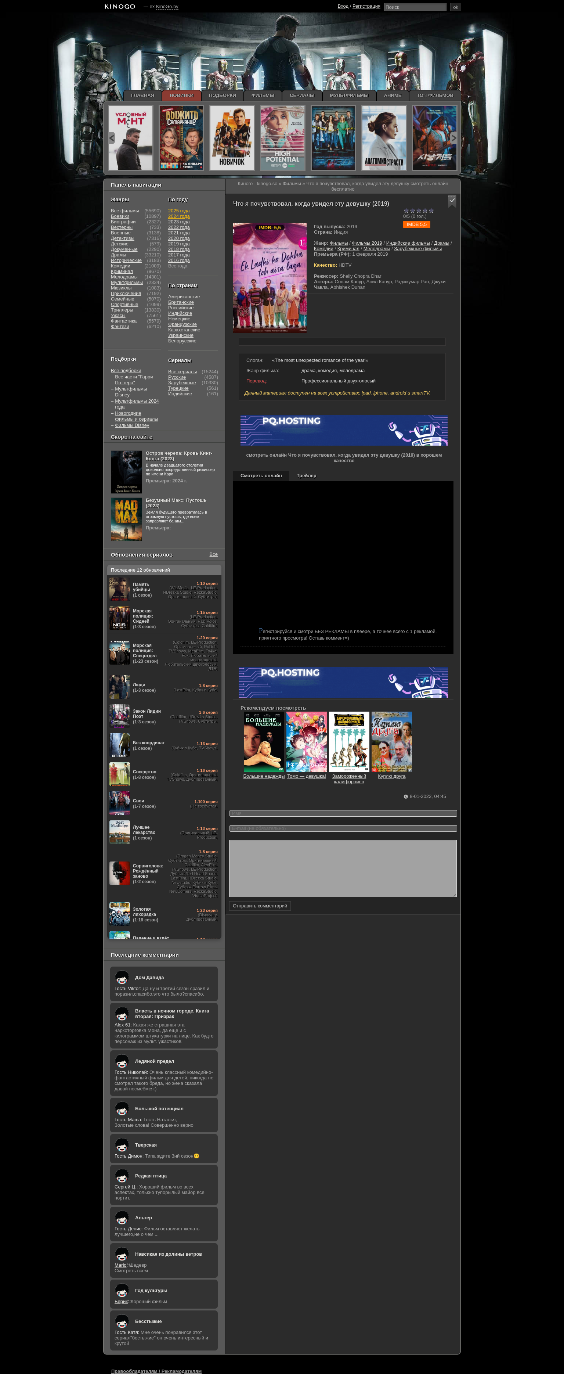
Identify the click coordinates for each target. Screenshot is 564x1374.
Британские (181, 302)
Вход (343, 6)
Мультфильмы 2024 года (137, 404)
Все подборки (126, 370)
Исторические (126, 260)
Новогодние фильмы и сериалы (136, 416)
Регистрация (366, 6)
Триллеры (122, 310)
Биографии (123, 221)
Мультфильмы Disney (131, 392)
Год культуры (151, 1290)
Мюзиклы (121, 288)
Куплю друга (392, 773)
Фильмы (339, 243)
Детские (120, 244)
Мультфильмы (127, 282)
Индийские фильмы (408, 243)
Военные (121, 232)
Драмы (441, 243)
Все (214, 554)
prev (111, 138)
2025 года (179, 210)
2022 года (179, 227)
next (453, 138)
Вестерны (122, 227)
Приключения (126, 293)
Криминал (348, 248)
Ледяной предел (154, 1061)
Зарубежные (182, 382)
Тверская (146, 1145)
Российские (181, 307)
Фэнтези (120, 326)
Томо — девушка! (306, 773)
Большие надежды (264, 773)
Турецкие (178, 388)
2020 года (179, 238)
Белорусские (182, 341)
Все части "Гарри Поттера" (134, 379)
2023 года (179, 221)
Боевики (120, 216)
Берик (121, 1301)
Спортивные (124, 304)
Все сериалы (182, 371)
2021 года (179, 232)
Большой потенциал (159, 1108)
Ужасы (118, 315)
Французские (182, 324)
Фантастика (124, 321)
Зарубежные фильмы (418, 248)
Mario (121, 1265)
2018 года (179, 249)
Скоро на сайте (131, 437)
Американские (184, 296)
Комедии (323, 248)
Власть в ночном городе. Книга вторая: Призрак (172, 1013)
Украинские (181, 335)
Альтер (143, 1217)
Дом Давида (149, 977)
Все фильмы (125, 210)
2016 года (179, 260)
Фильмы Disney (132, 425)
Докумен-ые (124, 249)
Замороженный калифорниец (349, 776)
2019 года (179, 244)
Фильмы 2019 (367, 243)
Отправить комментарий (260, 917)
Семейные (122, 299)
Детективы (122, 238)
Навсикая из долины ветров (168, 1254)
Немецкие (179, 318)
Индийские (180, 313)
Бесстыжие (148, 1321)
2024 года (179, 216)
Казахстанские (184, 329)
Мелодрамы (377, 248)
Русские (177, 377)
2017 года (179, 255)
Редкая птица (151, 1176)
